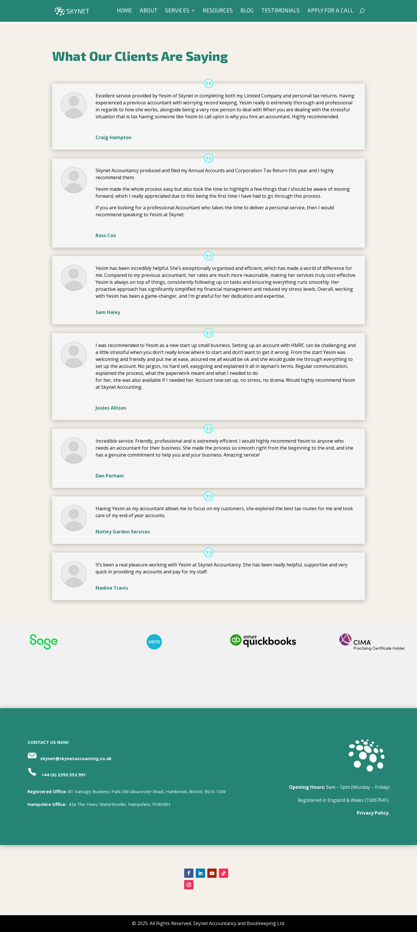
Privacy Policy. (373, 813)
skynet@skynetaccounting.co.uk (75, 758)
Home (124, 11)
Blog (247, 11)
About (149, 11)
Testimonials (280, 11)
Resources (218, 11)
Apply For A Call (330, 11)
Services (177, 11)
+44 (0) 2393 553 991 (63, 774)
